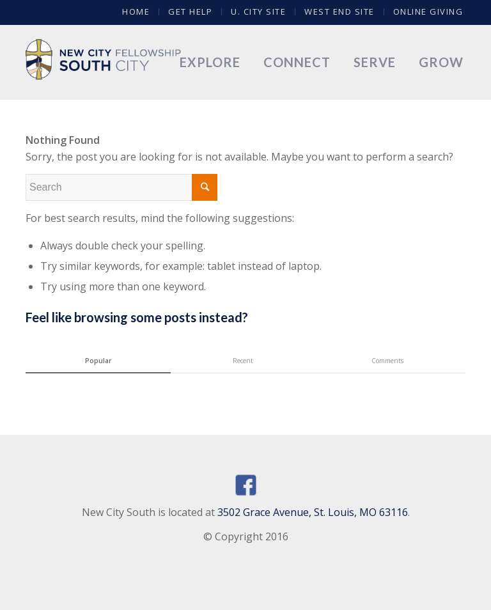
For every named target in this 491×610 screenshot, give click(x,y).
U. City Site (258, 11)
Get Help (190, 11)
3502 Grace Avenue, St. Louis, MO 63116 (312, 512)
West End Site (339, 11)
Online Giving (428, 11)
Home (136, 11)
